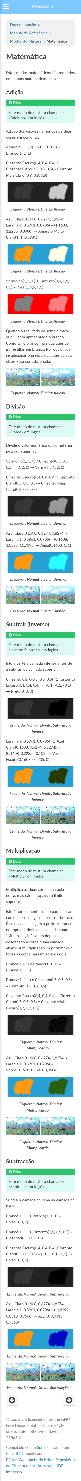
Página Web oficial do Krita (29, 1459)
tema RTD (15, 1453)
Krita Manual (43, 7)
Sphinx (42, 1447)
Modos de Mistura (25, 41)
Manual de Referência (29, 33)
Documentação (23, 24)
